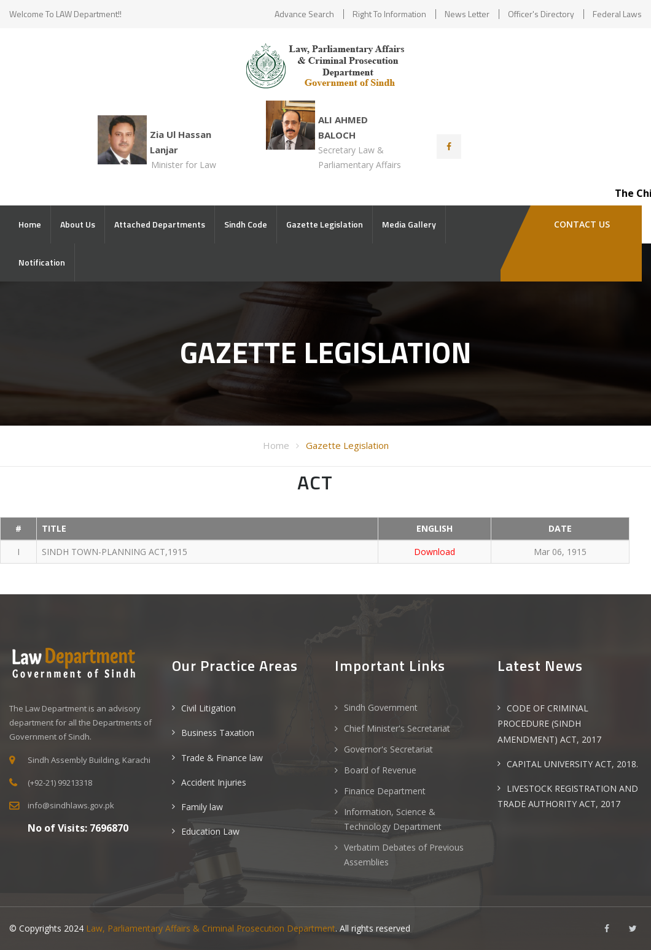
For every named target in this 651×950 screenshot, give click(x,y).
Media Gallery (409, 224)
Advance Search (304, 13)
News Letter (467, 13)
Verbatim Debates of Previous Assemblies (404, 854)
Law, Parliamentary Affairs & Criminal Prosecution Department (210, 928)
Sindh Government (381, 707)
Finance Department (385, 791)
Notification (41, 262)
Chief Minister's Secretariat (397, 728)
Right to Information (389, 13)
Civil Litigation (208, 708)
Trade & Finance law (222, 758)
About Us (77, 224)
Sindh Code (245, 224)
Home (29, 224)
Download (434, 551)
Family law (202, 807)
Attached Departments (159, 224)
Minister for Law (183, 164)
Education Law (210, 831)
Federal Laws (617, 13)
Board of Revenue (380, 770)
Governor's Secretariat (388, 749)
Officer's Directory (541, 13)
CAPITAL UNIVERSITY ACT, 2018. (572, 764)
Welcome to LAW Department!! (65, 13)
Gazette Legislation (324, 224)
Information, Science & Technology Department (393, 819)
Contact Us (581, 224)
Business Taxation (217, 732)
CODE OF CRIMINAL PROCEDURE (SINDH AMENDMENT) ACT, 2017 (549, 723)
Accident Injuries (213, 782)
